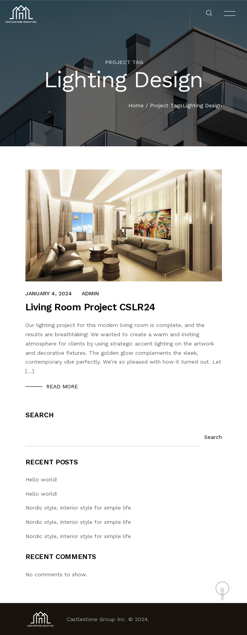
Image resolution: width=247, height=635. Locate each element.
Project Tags (166, 106)
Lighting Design (202, 106)
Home (136, 106)
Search (39, 415)
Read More (62, 386)
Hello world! (41, 479)
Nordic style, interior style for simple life (78, 508)
